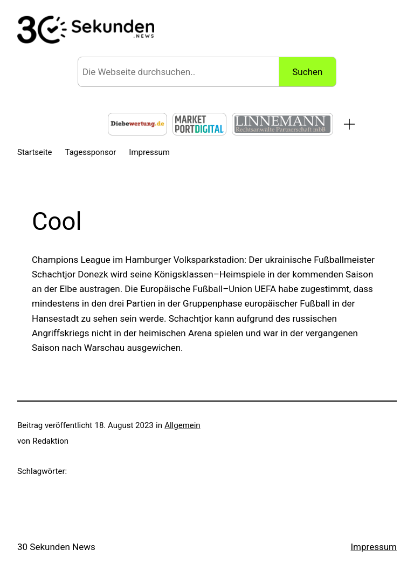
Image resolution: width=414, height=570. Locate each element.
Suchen (307, 71)
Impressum (373, 546)
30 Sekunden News (56, 546)
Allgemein (182, 425)
